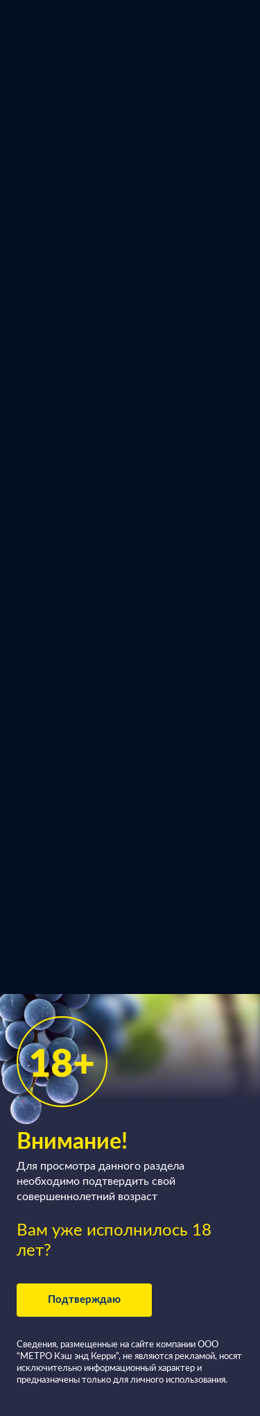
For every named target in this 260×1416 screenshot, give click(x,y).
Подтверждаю (84, 1300)
